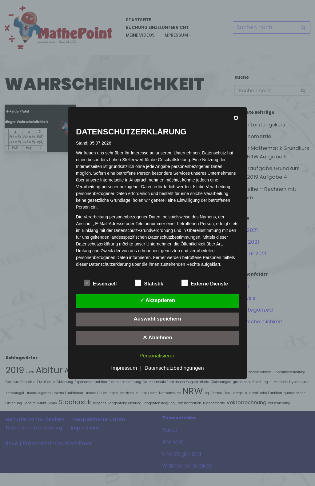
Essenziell (100, 282)
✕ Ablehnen (157, 338)
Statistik (149, 282)
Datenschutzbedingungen (174, 368)
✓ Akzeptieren (157, 300)
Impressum (124, 368)
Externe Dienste (204, 282)
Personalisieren (157, 356)
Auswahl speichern (157, 319)
